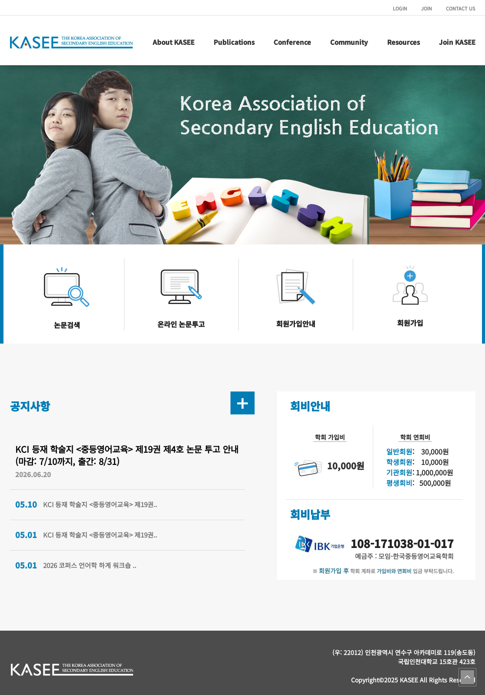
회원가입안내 (295, 323)
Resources (403, 42)
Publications (234, 42)
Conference (292, 42)
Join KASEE (457, 42)
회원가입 (410, 322)
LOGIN (400, 8)
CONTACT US (460, 8)
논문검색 (67, 325)
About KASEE (173, 42)
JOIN (426, 8)
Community (349, 42)
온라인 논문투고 (181, 324)
